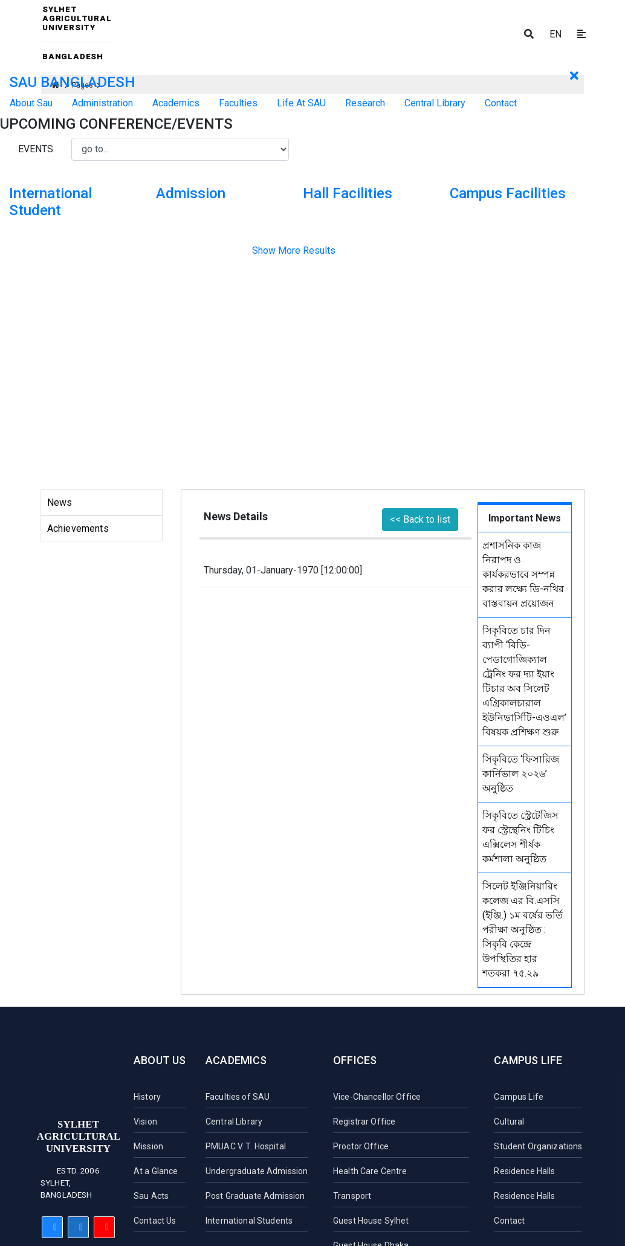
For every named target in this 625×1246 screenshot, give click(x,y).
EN (555, 34)
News (60, 502)
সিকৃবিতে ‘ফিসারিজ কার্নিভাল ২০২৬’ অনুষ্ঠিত (520, 774)
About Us (160, 1060)
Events (35, 149)
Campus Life (528, 1060)
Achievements (78, 528)
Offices (355, 1060)
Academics (236, 1060)
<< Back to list (420, 519)
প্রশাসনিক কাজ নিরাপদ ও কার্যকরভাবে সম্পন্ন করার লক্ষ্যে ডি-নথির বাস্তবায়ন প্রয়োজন (523, 574)
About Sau (31, 103)
